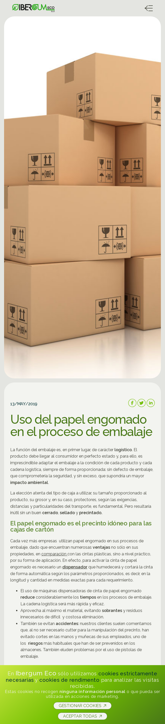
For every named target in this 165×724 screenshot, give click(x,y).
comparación (54, 555)
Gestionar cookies (80, 705)
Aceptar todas (80, 716)
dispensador (74, 568)
